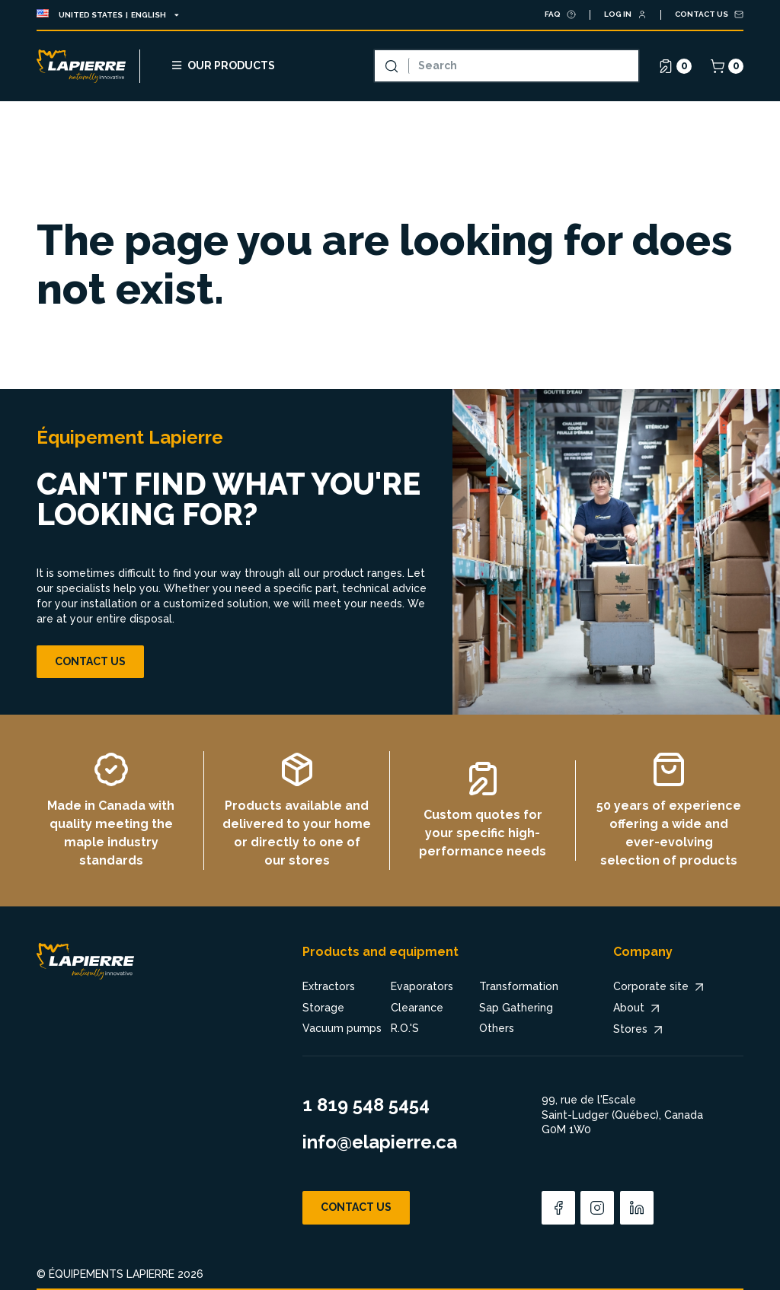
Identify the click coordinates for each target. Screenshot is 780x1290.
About (638, 1008)
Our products (222, 65)
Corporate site (660, 987)
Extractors (328, 986)
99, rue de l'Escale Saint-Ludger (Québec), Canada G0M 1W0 (622, 1115)
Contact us (90, 661)
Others (496, 1028)
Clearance (417, 1008)
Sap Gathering (516, 1008)
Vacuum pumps (342, 1028)
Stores (639, 1029)
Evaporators (422, 986)
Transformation (518, 986)
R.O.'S (405, 1028)
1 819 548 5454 (366, 1105)
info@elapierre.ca (379, 1142)
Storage (323, 1008)
